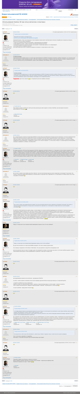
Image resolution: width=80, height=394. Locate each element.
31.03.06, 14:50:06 (16, 238)
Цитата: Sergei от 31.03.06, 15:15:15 (21, 308)
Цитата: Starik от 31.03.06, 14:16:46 (21, 331)
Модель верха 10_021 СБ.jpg (19, 322)
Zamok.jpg (16, 365)
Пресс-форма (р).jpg (18, 114)
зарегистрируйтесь (6, 11)
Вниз (3, 28)
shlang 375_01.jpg (23, 159)
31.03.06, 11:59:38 (16, 171)
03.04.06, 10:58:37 (17, 357)
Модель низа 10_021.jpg (30, 322)
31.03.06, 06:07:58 (16, 54)
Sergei (5, 91)
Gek (5, 222)
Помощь (64, 392)
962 (9, 49)
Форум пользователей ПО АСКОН (14, 14)
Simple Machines (12, 392)
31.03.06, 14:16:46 (16, 199)
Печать (76, 28)
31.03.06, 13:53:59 (16, 184)
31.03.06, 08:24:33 (16, 91)
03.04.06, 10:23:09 (16, 342)
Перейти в (61, 386)
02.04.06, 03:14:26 (16, 276)
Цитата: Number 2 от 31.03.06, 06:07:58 (21, 70)
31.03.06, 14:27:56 (16, 222)
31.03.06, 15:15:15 (16, 261)
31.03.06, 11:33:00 (17, 148)
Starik (5, 32)
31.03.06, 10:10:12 (16, 135)
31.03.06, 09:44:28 (16, 120)
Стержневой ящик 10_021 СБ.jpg (42, 322)
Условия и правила (70, 392)
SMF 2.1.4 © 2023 (7, 392)
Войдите (27, 9)
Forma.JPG (16, 159)
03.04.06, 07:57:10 (16, 291)
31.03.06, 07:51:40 (16, 68)
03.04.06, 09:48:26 (17, 306)
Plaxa (5, 276)
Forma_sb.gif (31, 159)
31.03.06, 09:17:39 (17, 106)
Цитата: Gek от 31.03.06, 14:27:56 (20, 240)
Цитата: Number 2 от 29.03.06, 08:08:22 (21, 34)
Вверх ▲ (74, 392)
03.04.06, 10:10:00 (16, 329)
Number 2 (6, 54)
